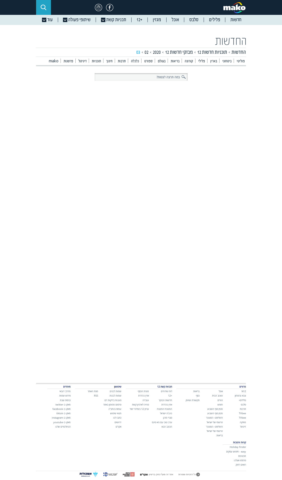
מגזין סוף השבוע (215, 408)
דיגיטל (82, 61)
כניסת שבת (65, 400)
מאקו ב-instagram (61, 417)
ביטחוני (227, 61)
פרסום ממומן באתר (112, 404)
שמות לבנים (115, 391)
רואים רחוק (241, 464)
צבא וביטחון (240, 395)
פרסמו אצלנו (240, 460)
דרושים (118, 422)
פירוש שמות (65, 395)
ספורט (148, 61)
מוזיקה (243, 422)
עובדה (146, 400)
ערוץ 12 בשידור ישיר (139, 408)
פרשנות (68, 61)
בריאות (175, 61)
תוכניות (96, 61)
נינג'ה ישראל (166, 413)
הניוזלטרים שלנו (63, 426)
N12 (244, 391)
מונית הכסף (143, 391)
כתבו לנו (117, 417)
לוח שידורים (166, 391)
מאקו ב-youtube (62, 422)
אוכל (221, 391)
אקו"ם (118, 426)
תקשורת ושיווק (193, 400)
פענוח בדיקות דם (112, 400)
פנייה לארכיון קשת (140, 404)
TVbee (242, 413)
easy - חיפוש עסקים (236, 451)
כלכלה (135, 61)
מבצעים (242, 455)
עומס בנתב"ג (114, 408)
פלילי (201, 61)
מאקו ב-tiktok (63, 413)
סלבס (243, 404)
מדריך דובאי (65, 391)
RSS (96, 395)
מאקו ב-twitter (63, 404)
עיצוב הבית (217, 395)
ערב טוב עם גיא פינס (162, 422)
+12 (170, 395)
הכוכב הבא (167, 426)
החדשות (231, 41)
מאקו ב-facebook (61, 408)
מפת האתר (93, 391)
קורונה (189, 61)
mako (53, 61)
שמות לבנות (115, 395)
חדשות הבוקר (165, 400)
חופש (220, 404)
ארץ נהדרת (166, 404)
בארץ (213, 61)
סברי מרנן (167, 417)
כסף (198, 395)
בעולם (161, 61)
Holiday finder (238, 447)
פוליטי (241, 61)
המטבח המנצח (164, 408)
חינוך (109, 61)
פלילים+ (242, 400)
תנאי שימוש (115, 413)
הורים (220, 400)
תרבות (122, 61)
